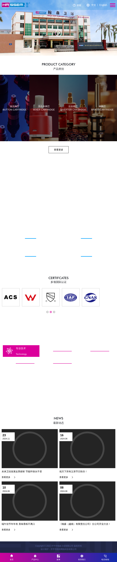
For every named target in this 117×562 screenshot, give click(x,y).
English (103, 5)
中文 (93, 5)
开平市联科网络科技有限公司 (64, 549)
